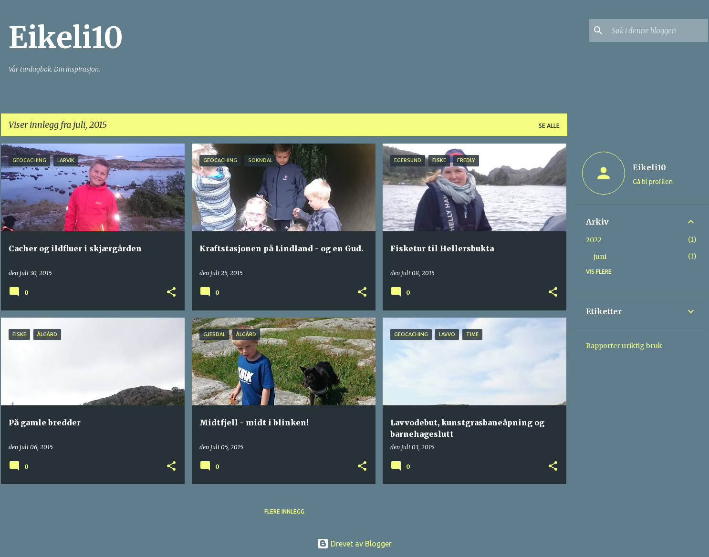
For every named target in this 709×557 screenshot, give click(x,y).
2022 (594, 240)
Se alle (549, 126)
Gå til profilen (653, 182)
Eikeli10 (66, 37)
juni (600, 256)
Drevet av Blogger (354, 543)
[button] (171, 292)
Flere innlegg (284, 511)
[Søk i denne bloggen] (658, 30)
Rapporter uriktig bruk (624, 345)
